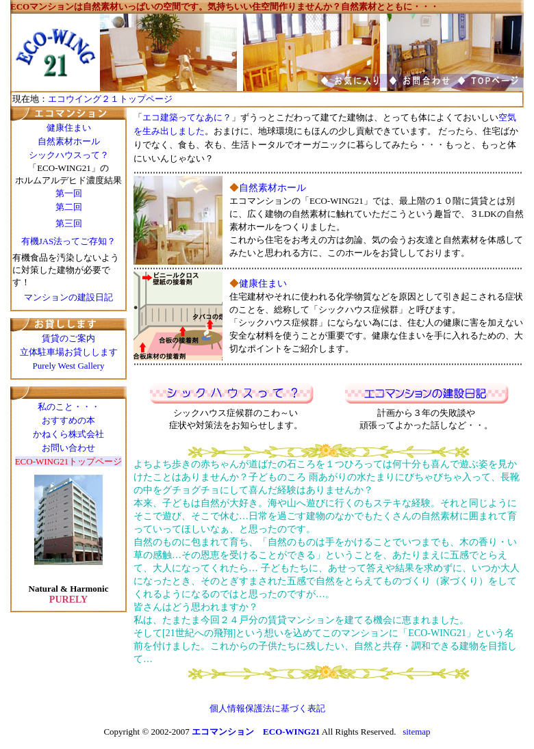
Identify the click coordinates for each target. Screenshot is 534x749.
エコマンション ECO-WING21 (256, 731)
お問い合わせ (68, 448)
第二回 (68, 207)
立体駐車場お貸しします (69, 352)
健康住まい (69, 127)
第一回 (68, 193)
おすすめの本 (68, 420)
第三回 (68, 223)
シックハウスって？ (69, 155)
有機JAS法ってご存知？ (68, 241)
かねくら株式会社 (68, 434)
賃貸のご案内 (68, 338)
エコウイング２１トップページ (110, 99)
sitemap (416, 731)
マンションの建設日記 (68, 297)
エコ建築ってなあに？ (186, 117)
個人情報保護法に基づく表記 (267, 708)
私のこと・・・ (69, 407)
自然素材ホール (69, 141)
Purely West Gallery (69, 365)
